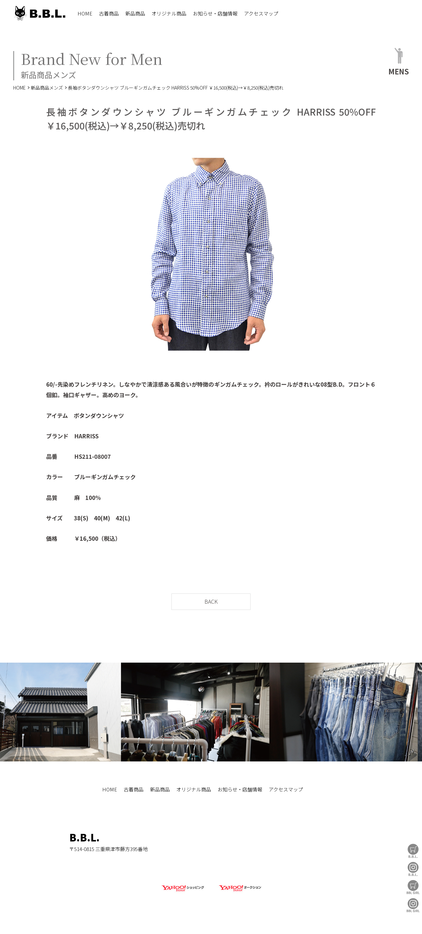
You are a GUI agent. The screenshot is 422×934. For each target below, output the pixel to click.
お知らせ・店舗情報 (215, 13)
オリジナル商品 (169, 13)
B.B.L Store (413, 850)
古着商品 (109, 13)
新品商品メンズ (47, 87)
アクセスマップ (261, 13)
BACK (211, 601)
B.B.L (39, 13)
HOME (84, 13)
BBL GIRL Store (413, 887)
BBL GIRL (413, 905)
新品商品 (135, 13)
